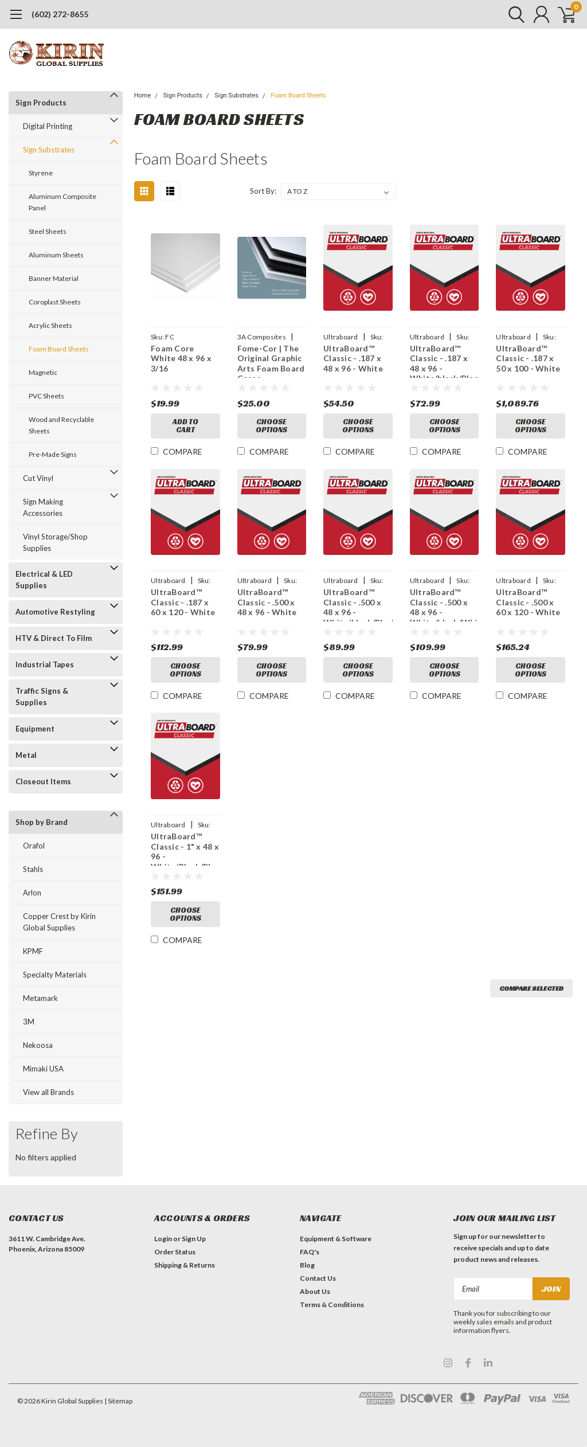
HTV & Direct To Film (53, 638)
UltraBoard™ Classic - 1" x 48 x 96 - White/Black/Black (185, 850)
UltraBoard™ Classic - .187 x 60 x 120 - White (183, 603)
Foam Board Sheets (59, 349)
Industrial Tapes (44, 664)
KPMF (33, 951)
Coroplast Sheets (55, 302)
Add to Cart (185, 426)
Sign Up (194, 1238)
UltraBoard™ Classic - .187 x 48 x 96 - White (353, 358)
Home (142, 95)
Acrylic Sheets (50, 325)
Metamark (40, 998)
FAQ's (309, 1251)
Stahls (33, 869)
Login (163, 1238)
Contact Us (318, 1278)
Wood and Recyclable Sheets (61, 425)
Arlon (32, 892)
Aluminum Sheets (56, 255)
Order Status (174, 1251)
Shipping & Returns (184, 1265)
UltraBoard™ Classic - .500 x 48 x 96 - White (266, 603)
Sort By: (263, 190)
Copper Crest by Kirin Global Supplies (59, 922)
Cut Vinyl (38, 478)
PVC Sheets (46, 396)
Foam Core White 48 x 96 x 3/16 (181, 358)
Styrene (41, 173)
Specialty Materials (55, 974)
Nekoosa (38, 1045)
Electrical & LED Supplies (44, 579)
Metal (26, 755)
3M (28, 1021)
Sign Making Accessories (43, 507)
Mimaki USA (43, 1068)
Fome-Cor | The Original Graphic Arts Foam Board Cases (270, 360)
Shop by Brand (41, 822)
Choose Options (271, 426)
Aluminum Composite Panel (62, 202)
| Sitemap (118, 1401)
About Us (315, 1291)
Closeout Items (43, 781)
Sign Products (40, 102)
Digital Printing (47, 126)
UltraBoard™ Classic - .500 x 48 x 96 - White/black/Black (358, 605)
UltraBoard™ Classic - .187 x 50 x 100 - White (528, 358)
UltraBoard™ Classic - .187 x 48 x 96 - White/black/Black (444, 360)
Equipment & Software (335, 1238)
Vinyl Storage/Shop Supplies (55, 542)
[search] (511, 14)
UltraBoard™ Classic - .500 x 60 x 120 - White (528, 603)
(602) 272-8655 (60, 14)
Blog (307, 1265)
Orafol (34, 845)
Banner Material (54, 278)
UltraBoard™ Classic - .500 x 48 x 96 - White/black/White (444, 605)
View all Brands (48, 1092)
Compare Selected (531, 990)
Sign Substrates (49, 149)
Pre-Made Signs (53, 454)
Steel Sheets (47, 231)
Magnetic (43, 372)
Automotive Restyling (55, 611)
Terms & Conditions (332, 1304)
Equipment (34, 728)
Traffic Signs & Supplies (41, 696)
